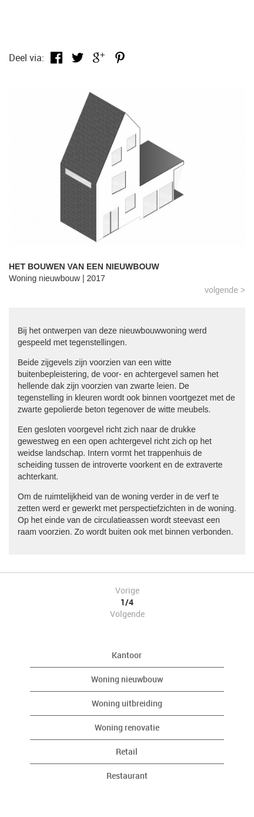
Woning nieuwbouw (127, 679)
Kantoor (127, 655)
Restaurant (127, 775)
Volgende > (225, 290)
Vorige (127, 590)
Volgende (127, 613)
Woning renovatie (127, 727)
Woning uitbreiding (127, 703)
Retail (127, 751)
